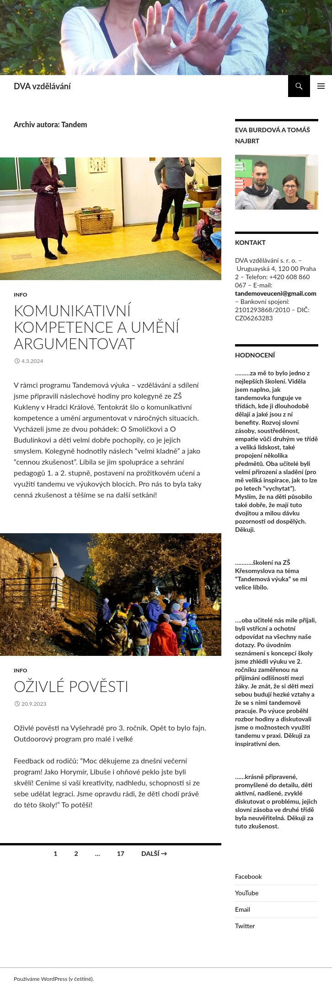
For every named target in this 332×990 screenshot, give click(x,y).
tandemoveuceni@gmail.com (275, 293)
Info (20, 294)
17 (120, 853)
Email (242, 909)
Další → (154, 853)
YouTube (246, 893)
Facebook (248, 876)
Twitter (245, 926)
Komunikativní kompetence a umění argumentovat (96, 326)
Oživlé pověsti (71, 686)
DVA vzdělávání (42, 86)
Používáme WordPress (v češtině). (54, 978)
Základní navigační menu (321, 86)
